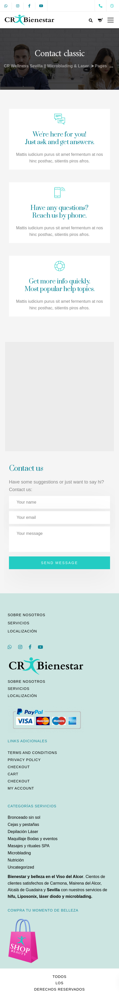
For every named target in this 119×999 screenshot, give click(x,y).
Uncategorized (21, 867)
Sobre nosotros (26, 615)
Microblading (19, 853)
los (59, 983)
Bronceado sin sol (24, 817)
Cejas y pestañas (23, 824)
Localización (22, 631)
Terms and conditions (32, 753)
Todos (59, 977)
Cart (13, 774)
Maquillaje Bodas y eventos (33, 839)
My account (21, 788)
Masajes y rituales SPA (28, 846)
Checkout (19, 767)
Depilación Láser (23, 831)
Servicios (18, 623)
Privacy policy (24, 760)
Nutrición (16, 860)
